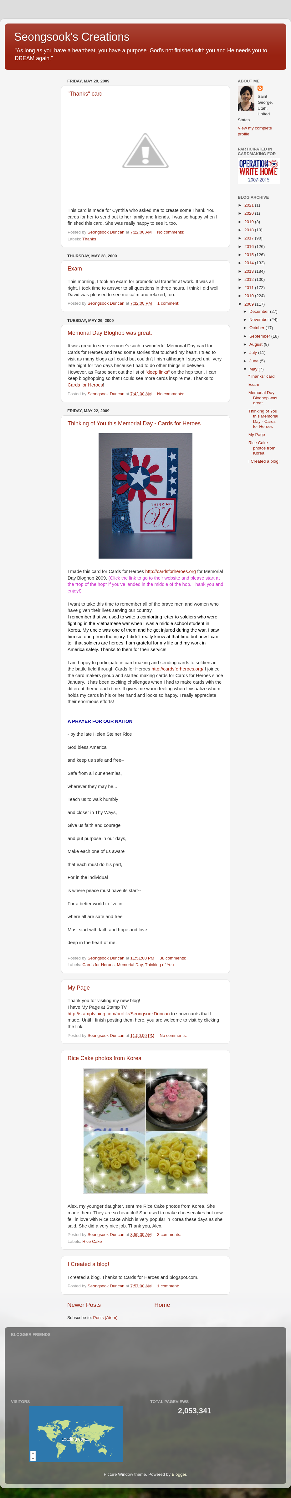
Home (162, 1304)
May (253, 369)
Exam (75, 268)
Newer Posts (84, 1304)
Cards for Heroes (85, 384)
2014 (249, 262)
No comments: (171, 232)
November (259, 319)
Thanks (89, 239)
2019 (249, 221)
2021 (249, 205)
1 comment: (169, 303)
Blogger (179, 1474)
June (254, 361)
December (259, 311)
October (257, 327)
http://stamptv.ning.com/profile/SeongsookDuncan (119, 1013)
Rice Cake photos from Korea (104, 1058)
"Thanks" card (85, 94)
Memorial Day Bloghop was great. (110, 333)
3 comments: (169, 1234)
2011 (249, 287)
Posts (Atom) (105, 1317)
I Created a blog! (88, 1264)
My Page (79, 988)
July (253, 352)
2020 (249, 213)
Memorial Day (130, 964)
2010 (249, 295)
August (256, 344)
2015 (249, 254)
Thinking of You (159, 964)
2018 (249, 230)
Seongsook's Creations (72, 36)
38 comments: (173, 958)
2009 (249, 304)
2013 (249, 271)
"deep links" (158, 372)
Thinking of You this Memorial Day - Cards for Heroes (134, 423)
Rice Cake (92, 1241)
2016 (249, 246)
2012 (249, 279)
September (260, 336)
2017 (249, 238)
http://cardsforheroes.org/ (177, 668)
